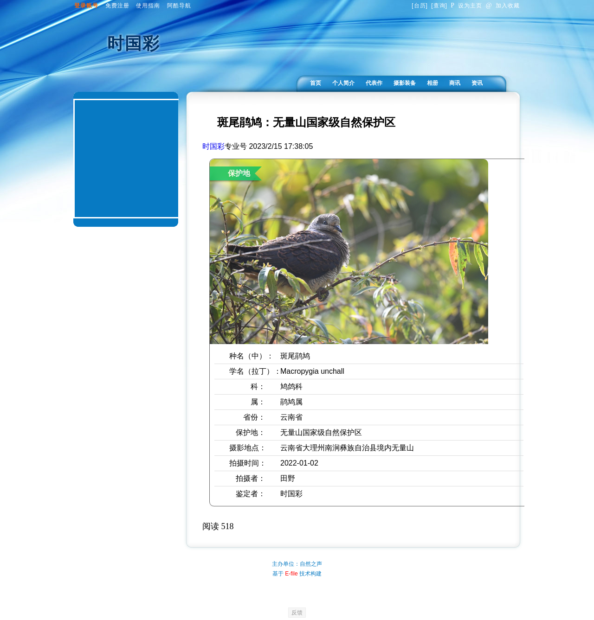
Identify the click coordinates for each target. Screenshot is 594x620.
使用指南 (148, 5)
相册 (432, 83)
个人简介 (343, 83)
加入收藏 (503, 5)
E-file (291, 573)
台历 (420, 5)
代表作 (374, 83)
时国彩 (213, 146)
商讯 (454, 83)
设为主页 (466, 5)
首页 (315, 83)
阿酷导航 (179, 5)
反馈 (297, 612)
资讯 (477, 83)
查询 (439, 5)
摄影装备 (405, 83)
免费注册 (117, 5)
